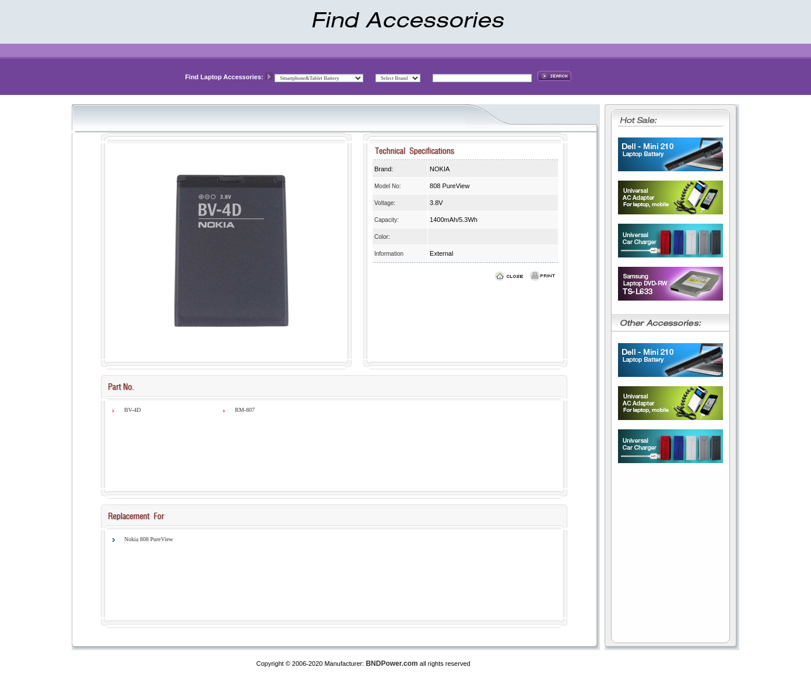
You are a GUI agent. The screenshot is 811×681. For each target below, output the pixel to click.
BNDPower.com (391, 663)
